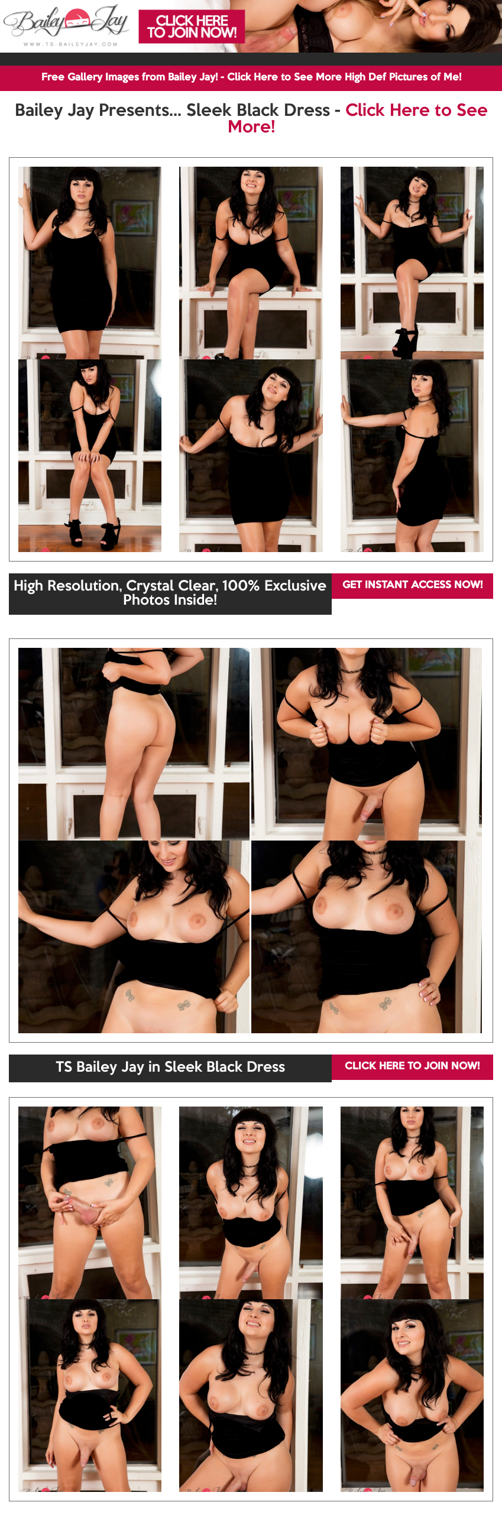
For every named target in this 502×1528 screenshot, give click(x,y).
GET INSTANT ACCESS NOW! (412, 585)
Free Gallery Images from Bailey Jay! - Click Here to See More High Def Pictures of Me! (251, 77)
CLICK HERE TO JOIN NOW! (412, 1066)
